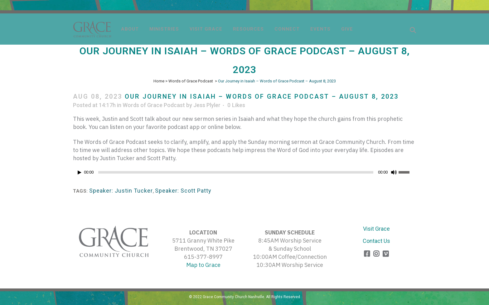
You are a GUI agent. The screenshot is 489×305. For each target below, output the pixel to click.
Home (158, 81)
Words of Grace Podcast (190, 81)
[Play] (79, 172)
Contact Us (376, 241)
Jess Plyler (206, 105)
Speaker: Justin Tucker (121, 190)
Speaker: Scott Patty (183, 190)
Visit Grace (376, 228)
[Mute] (394, 172)
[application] (244, 174)
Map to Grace (203, 264)
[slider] (235, 172)
